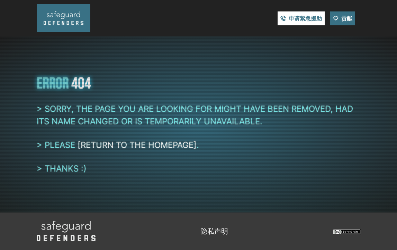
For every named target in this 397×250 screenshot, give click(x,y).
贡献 (346, 18)
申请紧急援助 (305, 18)
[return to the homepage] (137, 145)
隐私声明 (214, 231)
